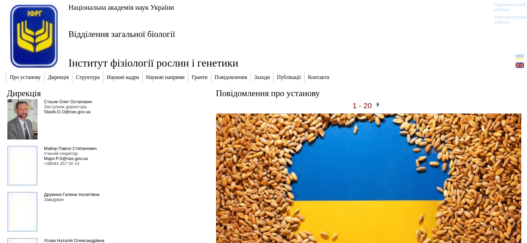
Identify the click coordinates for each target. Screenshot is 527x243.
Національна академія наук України (121, 7)
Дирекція (24, 93)
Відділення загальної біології (121, 34)
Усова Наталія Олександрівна (74, 240)
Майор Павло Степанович (70, 148)
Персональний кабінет (506, 7)
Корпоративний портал (506, 19)
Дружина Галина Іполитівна (72, 194)
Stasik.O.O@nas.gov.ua (67, 111)
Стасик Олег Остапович (68, 101)
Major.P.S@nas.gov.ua (66, 158)
